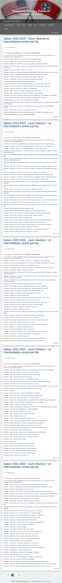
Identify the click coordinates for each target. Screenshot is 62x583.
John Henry (34, 320)
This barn (25, 338)
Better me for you (40, 146)
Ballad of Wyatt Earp (46, 154)
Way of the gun (44, 267)
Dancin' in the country (9, 277)
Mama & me (49, 276)
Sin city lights (34, 172)
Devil (32, 208)
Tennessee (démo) (41, 563)
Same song (55, 276)
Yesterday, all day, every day (16, 112)
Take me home (28, 404)
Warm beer (12, 489)
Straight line (37, 95)
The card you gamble (29, 63)
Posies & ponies (47, 162)
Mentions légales (47, 581)
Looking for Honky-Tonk (15, 370)
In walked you (40, 76)
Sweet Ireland (40, 280)
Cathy (13, 47)
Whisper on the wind (40, 143)
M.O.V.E (18, 506)
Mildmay (55, 95)
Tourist (46, 280)
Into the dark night (31, 331)
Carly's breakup (39, 93)
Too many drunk (33, 210)
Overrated (39, 79)
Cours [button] (24, 25)
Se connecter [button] (54, 32)
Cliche (40, 386)
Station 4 (44, 386)
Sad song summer (31, 86)
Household (27, 79)
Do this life (12, 383)
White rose (26, 446)
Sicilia (42, 290)
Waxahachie (34, 79)
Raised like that (27, 280)
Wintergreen (44, 486)
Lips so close (48, 66)
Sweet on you (51, 267)
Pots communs (42, 25)
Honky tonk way (29, 402)
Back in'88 (18, 158)
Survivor (33, 322)
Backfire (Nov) (33, 72)
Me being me (26, 381)
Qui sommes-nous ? (9, 25)
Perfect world (43, 506)
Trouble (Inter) (32, 61)
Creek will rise (28, 272)
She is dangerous (35, 317)
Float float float (22, 409)
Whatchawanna (36, 374)
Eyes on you (44, 484)
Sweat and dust (42, 210)
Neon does (12, 260)
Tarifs (35, 25)
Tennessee (35, 231)
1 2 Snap (29, 409)
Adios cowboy (11, 281)
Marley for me (25, 59)
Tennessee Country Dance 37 (13, 21)
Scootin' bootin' (20, 272)
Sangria (35, 66)
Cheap (26, 61)
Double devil (38, 293)
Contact (30, 25)
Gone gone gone (14, 409)
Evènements (51, 25)
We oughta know (33, 400)
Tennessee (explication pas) (28, 563)
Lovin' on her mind (34, 158)
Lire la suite (56, 116)
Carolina (12, 59)
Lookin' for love (19, 383)
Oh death (38, 61)
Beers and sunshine (38, 340)
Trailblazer (33, 81)
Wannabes (33, 280)
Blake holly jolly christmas (24, 427)
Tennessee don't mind (9, 152)
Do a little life (44, 74)
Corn (28, 88)
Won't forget (33, 76)
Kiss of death (52, 263)
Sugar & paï (12, 162)
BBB (52, 174)
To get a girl (37, 74)
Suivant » (19, 575)
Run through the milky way (43, 86)
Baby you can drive (45, 72)
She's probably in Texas (35, 59)
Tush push (39, 388)
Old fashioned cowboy (34, 290)
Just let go (32, 162)
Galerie (6, 28)
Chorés (18, 25)
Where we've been (23, 263)
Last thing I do (47, 102)
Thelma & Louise (32, 388)
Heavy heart (55, 386)
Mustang (31, 74)
